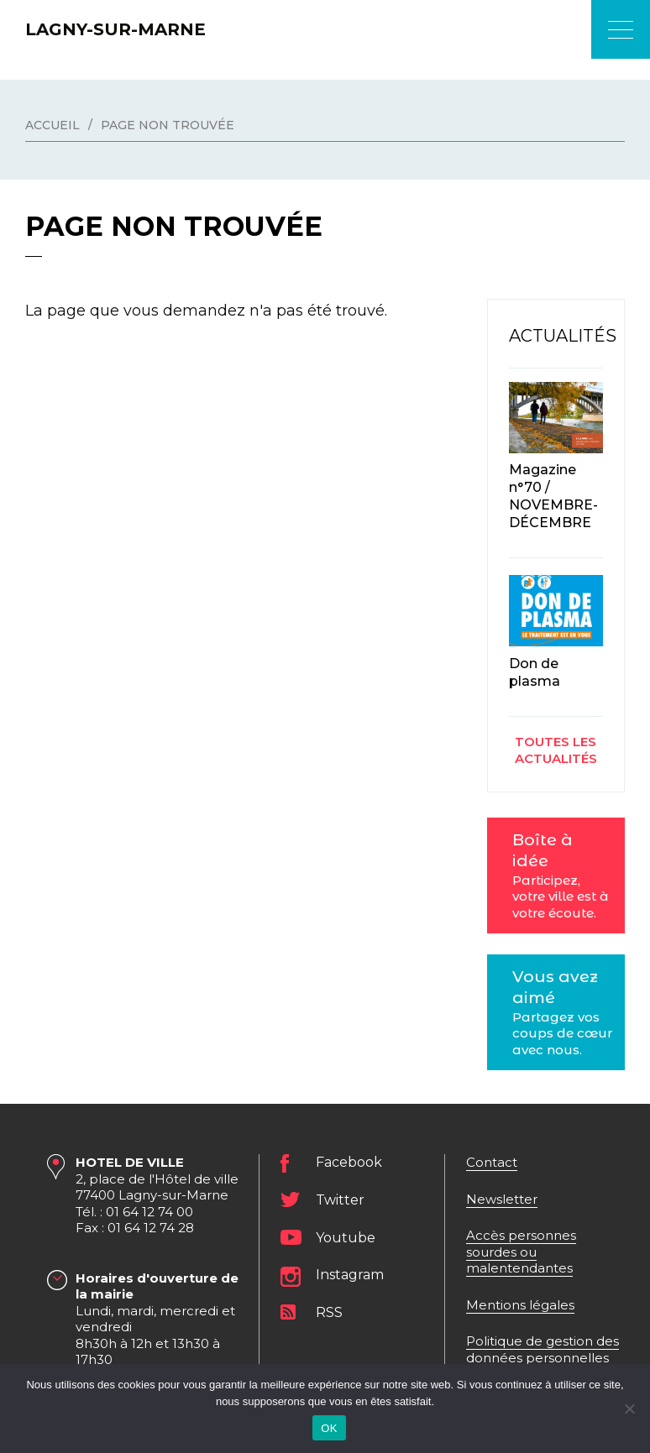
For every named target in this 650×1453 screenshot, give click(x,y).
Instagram (350, 1275)
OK (329, 1428)
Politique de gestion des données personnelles (542, 1349)
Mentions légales (520, 1305)
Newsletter (501, 1199)
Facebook (349, 1163)
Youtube (345, 1238)
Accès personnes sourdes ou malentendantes (521, 1251)
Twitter (340, 1200)
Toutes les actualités (556, 750)
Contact (491, 1162)
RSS (329, 1312)
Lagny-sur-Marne (115, 29)
